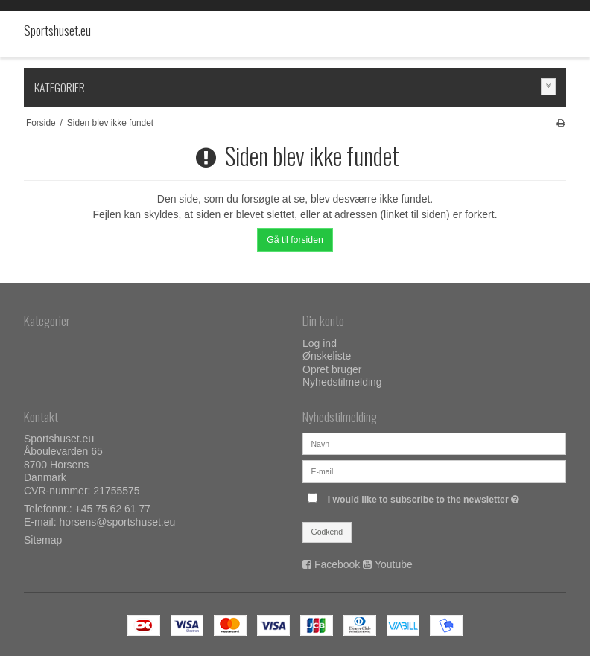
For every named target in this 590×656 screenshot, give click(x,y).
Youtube (394, 564)
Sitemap (43, 540)
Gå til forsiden (295, 240)
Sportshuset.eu (53, 30)
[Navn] (434, 442)
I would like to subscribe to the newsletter (447, 496)
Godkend (327, 531)
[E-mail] (434, 470)
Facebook (337, 564)
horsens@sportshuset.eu (117, 522)
